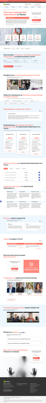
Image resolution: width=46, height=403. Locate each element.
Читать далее (22, 229)
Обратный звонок (14, 268)
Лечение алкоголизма (33, 383)
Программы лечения (7, 48)
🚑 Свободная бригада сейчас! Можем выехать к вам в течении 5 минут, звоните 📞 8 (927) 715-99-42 (23, 0)
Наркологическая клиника (7, 398)
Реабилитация (11, 168)
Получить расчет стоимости (8, 66)
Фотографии (12, 2)
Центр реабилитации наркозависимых (22, 383)
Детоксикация (17, 168)
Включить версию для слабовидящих (8, 385)
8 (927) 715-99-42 (28, 4)
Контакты (35, 2)
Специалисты (19, 2)
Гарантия (23, 2)
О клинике (9, 2)
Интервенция (5, 2)
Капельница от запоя (33, 387)
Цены (13, 48)
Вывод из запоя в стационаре (34, 389)
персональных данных (36, 22)
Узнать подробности (20, 247)
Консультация (24, 168)
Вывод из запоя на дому (33, 390)
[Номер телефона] (36, 17)
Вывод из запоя (32, 388)
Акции (22, 48)
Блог (25, 2)
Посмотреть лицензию (11, 299)
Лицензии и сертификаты (30, 2)
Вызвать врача (38, 4)
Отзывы (16, 2)
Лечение (6, 168)
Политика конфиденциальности (7, 397)
